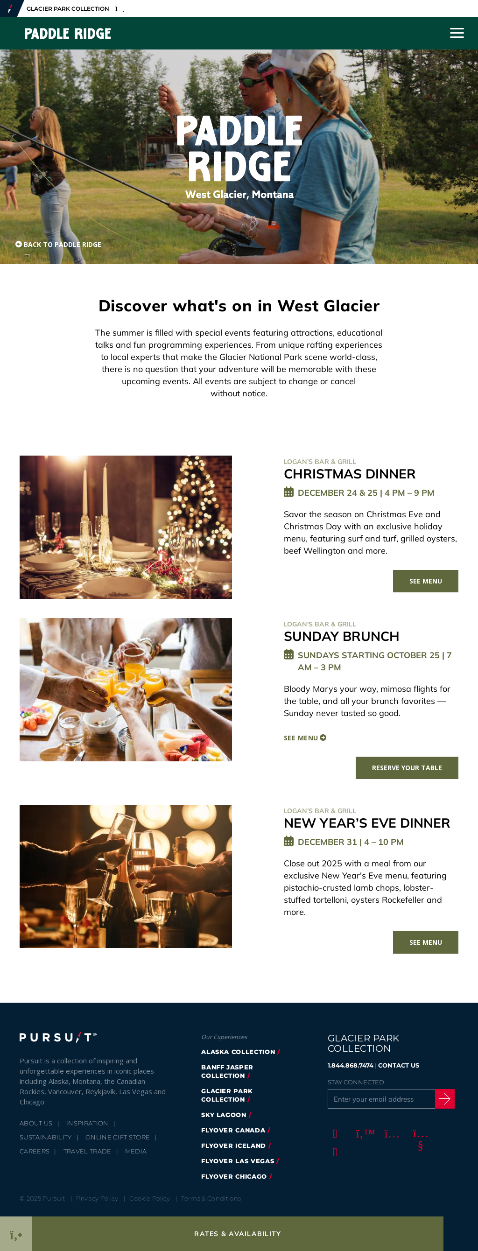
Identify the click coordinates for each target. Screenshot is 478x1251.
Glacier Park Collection (227, 1095)
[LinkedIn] (334, 1152)
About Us (36, 1123)
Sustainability (46, 1137)
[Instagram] (391, 1133)
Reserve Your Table (407, 767)
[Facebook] (334, 1133)
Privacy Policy (97, 1198)
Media (136, 1151)
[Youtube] (419, 1133)
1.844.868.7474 (350, 1065)
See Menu (425, 580)
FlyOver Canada (233, 1130)
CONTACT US (398, 1065)
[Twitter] (362, 1133)
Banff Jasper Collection (227, 1071)
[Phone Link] (16, 1234)
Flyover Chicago (234, 1176)
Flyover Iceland (233, 1145)
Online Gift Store (117, 1137)
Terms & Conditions (211, 1198)
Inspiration (87, 1123)
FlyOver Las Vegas (237, 1161)
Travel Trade (87, 1151)
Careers (34, 1151)
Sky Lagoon (223, 1114)
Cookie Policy (149, 1198)
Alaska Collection (238, 1051)
